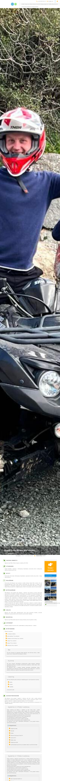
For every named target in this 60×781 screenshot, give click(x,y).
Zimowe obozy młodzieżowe (27, 6)
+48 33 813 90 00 (42, 1)
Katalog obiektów (35, 6)
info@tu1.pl (50, 1)
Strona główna (18, 555)
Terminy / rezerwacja (50, 566)
